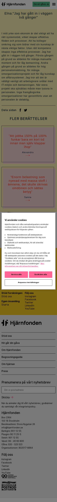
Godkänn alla (40, 274)
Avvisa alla (16, 274)
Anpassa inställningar (28, 282)
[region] (28, 251)
